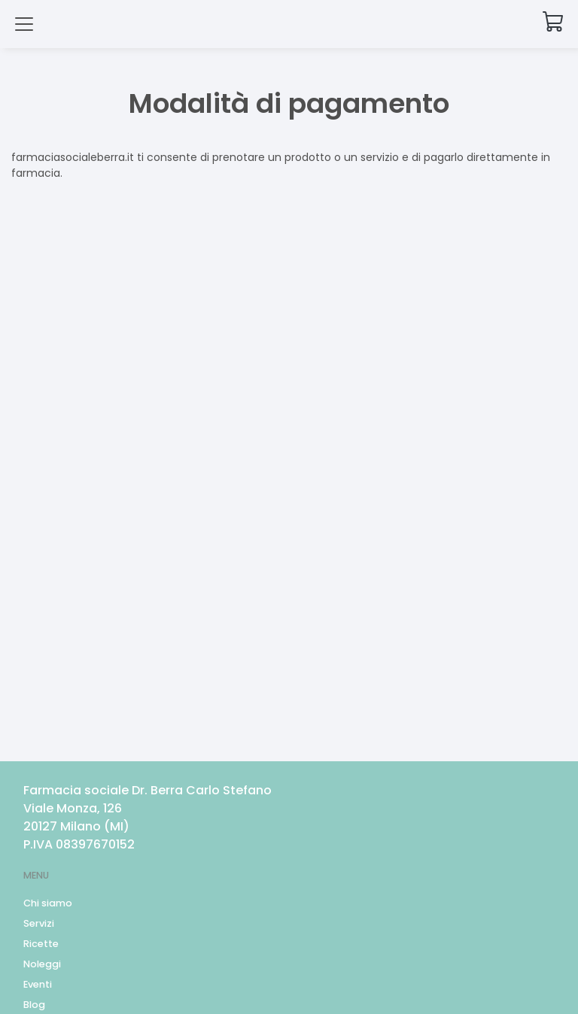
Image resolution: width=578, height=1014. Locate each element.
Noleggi (42, 964)
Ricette (41, 943)
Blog (34, 1004)
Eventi (37, 984)
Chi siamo (47, 903)
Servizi (38, 923)
